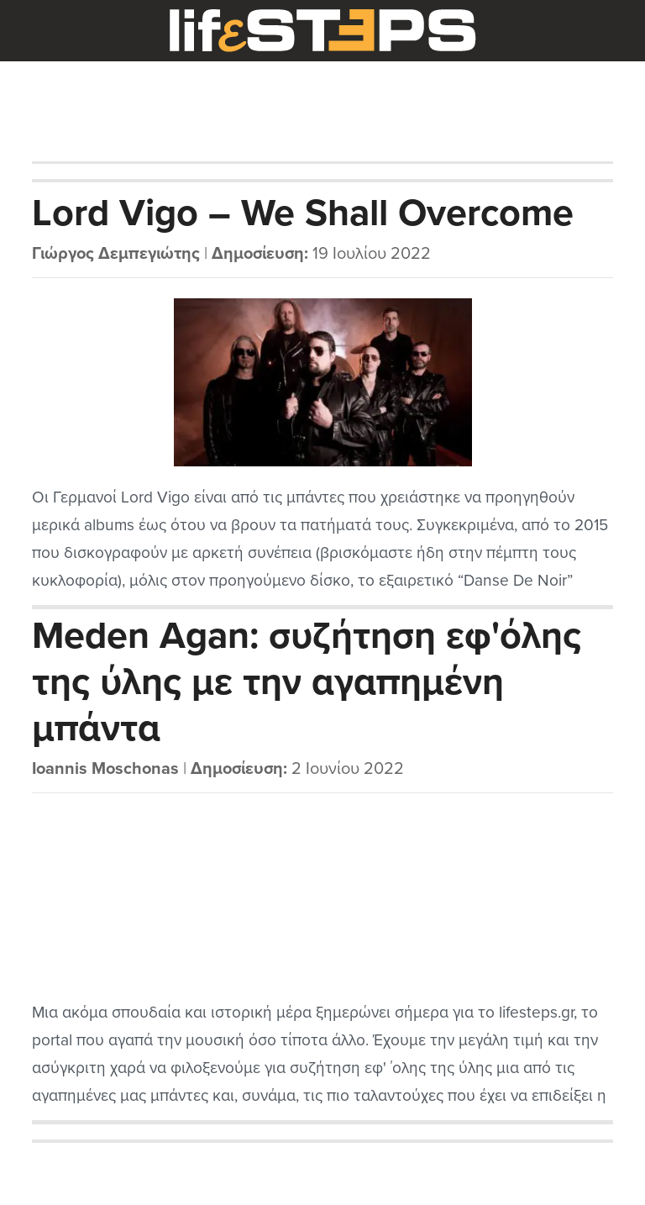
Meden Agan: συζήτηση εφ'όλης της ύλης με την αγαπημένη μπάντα (306, 682)
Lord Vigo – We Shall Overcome (303, 213)
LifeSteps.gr (322, 31)
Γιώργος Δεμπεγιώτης (116, 254)
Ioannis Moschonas (105, 769)
